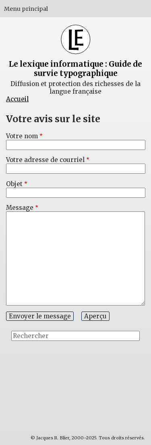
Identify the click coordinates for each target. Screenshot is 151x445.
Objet (14, 184)
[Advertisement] (115, 376)
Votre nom (22, 136)
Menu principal (26, 8)
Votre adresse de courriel (45, 160)
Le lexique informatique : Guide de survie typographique (75, 68)
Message (19, 207)
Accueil (17, 99)
